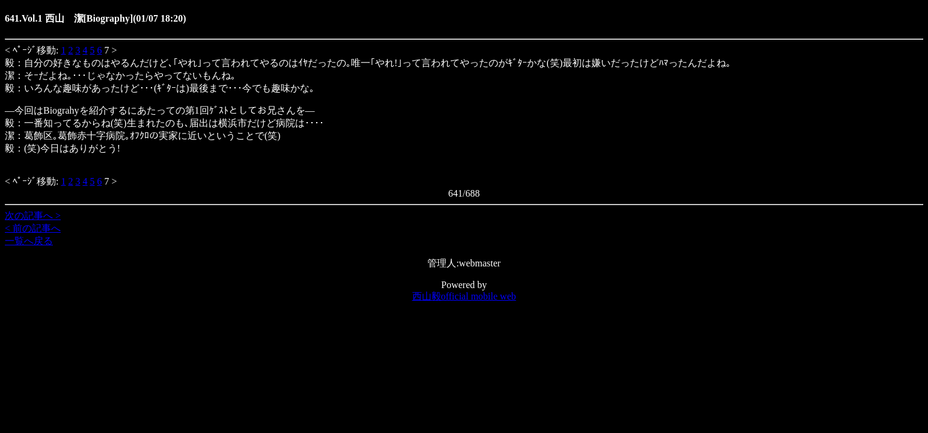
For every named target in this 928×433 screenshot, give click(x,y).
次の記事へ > (33, 215)
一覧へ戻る (29, 241)
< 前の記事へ (33, 228)
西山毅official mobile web (464, 296)
